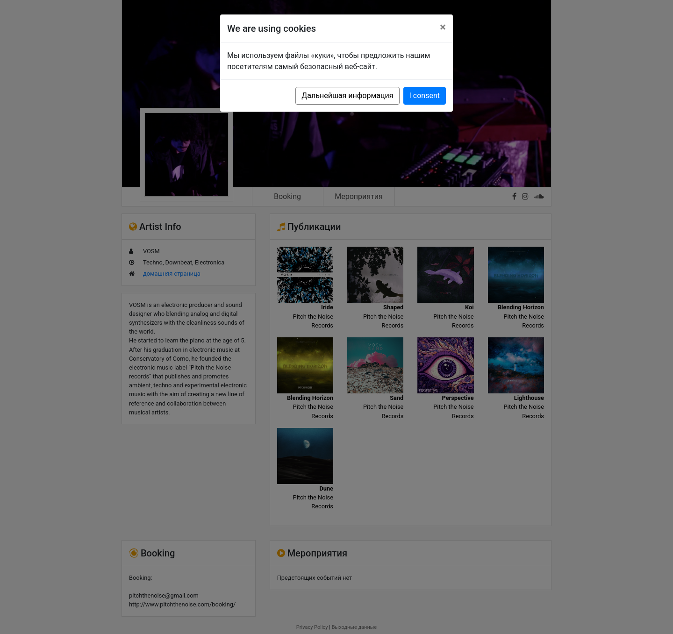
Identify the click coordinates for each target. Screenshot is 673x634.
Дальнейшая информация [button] (347, 95)
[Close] (443, 27)
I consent (424, 95)
